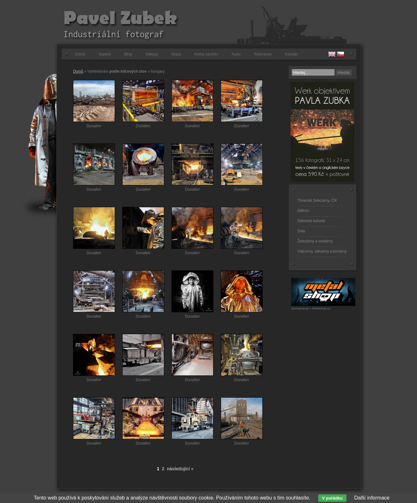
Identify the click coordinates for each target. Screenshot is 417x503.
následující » (180, 468)
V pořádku (332, 498)
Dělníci (303, 210)
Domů (80, 54)
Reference (263, 54)
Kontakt (291, 54)
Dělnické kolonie (311, 221)
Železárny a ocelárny (315, 241)
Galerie (105, 54)
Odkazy (151, 54)
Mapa (176, 54)
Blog (128, 54)
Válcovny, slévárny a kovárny (322, 251)
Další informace (371, 497)
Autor (236, 54)
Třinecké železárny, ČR (317, 200)
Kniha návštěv (206, 54)
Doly (301, 231)
